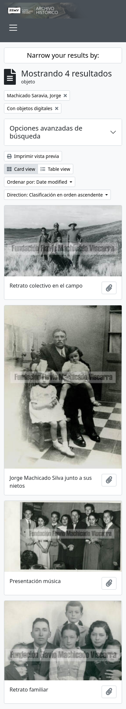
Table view (55, 169)
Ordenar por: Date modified (37, 182)
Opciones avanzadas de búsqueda (46, 132)
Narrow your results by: (63, 55)
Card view (21, 169)
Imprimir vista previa (33, 156)
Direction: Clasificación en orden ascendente (55, 195)
